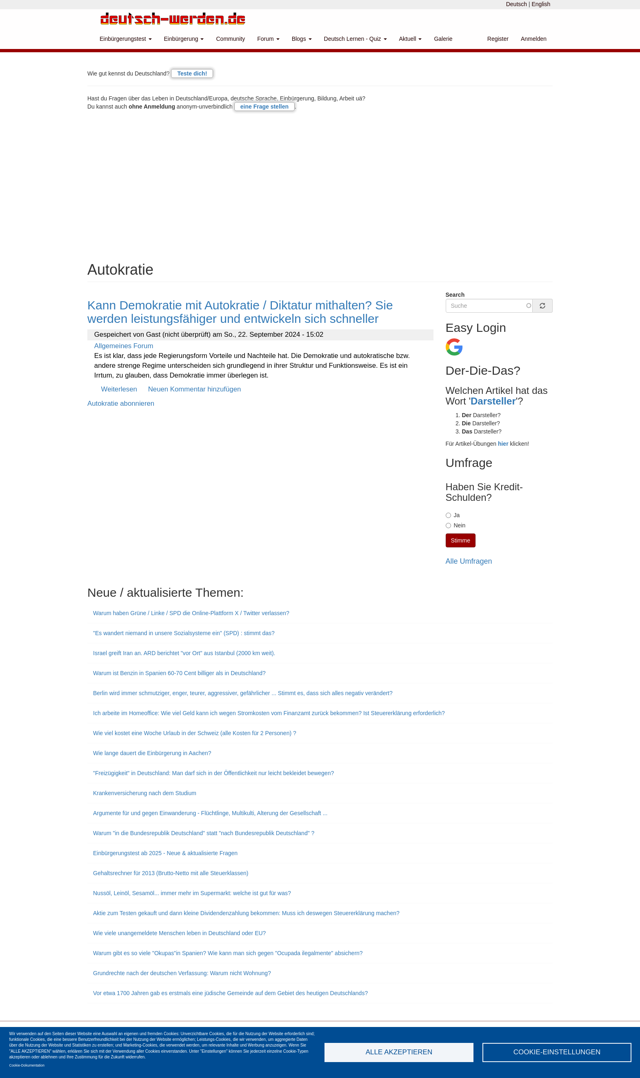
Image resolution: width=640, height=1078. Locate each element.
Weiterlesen (119, 389)
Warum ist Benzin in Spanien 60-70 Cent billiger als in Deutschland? (179, 673)
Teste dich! (192, 73)
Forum (268, 39)
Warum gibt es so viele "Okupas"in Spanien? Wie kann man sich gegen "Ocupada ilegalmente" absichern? (228, 953)
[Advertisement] (320, 188)
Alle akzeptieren (399, 1052)
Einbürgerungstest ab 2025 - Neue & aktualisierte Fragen (165, 853)
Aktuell (410, 39)
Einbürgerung (184, 39)
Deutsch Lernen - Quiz (355, 39)
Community (230, 39)
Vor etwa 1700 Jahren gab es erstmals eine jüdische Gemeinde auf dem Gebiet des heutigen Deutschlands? (230, 993)
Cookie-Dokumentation (26, 1065)
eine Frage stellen (264, 106)
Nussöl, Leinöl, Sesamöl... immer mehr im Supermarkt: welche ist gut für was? (192, 893)
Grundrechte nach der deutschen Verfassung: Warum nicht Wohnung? (182, 973)
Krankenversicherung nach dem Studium (144, 793)
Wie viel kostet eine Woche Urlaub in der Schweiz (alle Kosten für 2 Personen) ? (194, 733)
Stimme (460, 540)
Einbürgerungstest (126, 39)
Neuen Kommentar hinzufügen (194, 389)
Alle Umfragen (469, 561)
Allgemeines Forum (123, 346)
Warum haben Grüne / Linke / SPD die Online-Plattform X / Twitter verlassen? (191, 613)
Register (498, 39)
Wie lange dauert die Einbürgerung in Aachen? (152, 753)
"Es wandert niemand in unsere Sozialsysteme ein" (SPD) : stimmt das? (184, 633)
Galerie (443, 39)
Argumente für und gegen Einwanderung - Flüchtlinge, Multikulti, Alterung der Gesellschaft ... (210, 813)
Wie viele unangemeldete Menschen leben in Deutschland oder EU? (179, 933)
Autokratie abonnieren (120, 403)
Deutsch (516, 4)
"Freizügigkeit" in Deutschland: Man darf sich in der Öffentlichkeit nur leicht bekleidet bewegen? (213, 773)
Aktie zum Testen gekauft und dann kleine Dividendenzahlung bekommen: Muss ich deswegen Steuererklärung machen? (246, 913)
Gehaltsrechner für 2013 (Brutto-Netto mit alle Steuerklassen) (171, 873)
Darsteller (493, 401)
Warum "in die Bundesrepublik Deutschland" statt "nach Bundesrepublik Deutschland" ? (203, 833)
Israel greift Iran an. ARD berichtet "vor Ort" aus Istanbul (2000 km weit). (184, 653)
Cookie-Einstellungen (557, 1052)
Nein (456, 525)
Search (455, 294)
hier (503, 443)
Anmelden (534, 39)
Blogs (302, 39)
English (540, 4)
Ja (453, 515)
